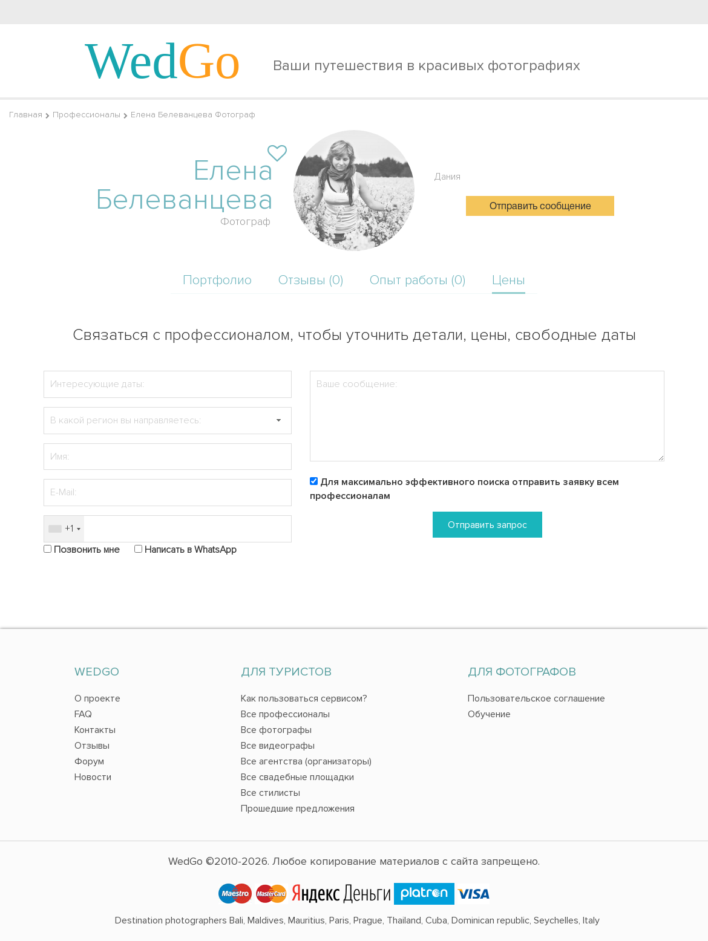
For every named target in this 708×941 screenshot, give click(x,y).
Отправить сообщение (540, 207)
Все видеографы (278, 746)
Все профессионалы (285, 714)
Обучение (489, 714)
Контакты (95, 730)
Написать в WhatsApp (191, 550)
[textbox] (168, 420)
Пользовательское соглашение (536, 698)
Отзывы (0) (310, 280)
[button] (278, 420)
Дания (447, 177)
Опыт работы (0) (417, 280)
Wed (163, 60)
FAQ (83, 714)
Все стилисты (270, 793)
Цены (508, 280)
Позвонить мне (87, 550)
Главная (25, 114)
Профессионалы (86, 114)
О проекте (97, 698)
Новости (92, 777)
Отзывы (92, 746)
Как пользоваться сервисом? (304, 698)
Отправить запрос (487, 525)
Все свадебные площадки (297, 777)
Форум (89, 761)
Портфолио (217, 280)
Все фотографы (276, 730)
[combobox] (64, 529)
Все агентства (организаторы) (306, 761)
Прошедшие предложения (298, 809)
